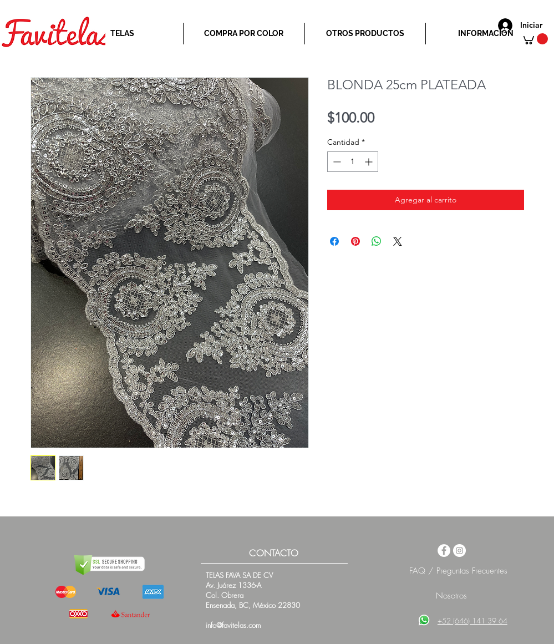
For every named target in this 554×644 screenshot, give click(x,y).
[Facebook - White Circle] (444, 550)
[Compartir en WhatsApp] (376, 241)
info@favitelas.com (233, 625)
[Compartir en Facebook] (334, 241)
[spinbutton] (353, 161)
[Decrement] (336, 161)
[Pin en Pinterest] (355, 241)
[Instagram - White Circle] (459, 550)
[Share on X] (397, 241)
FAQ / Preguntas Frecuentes (458, 570)
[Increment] (370, 161)
